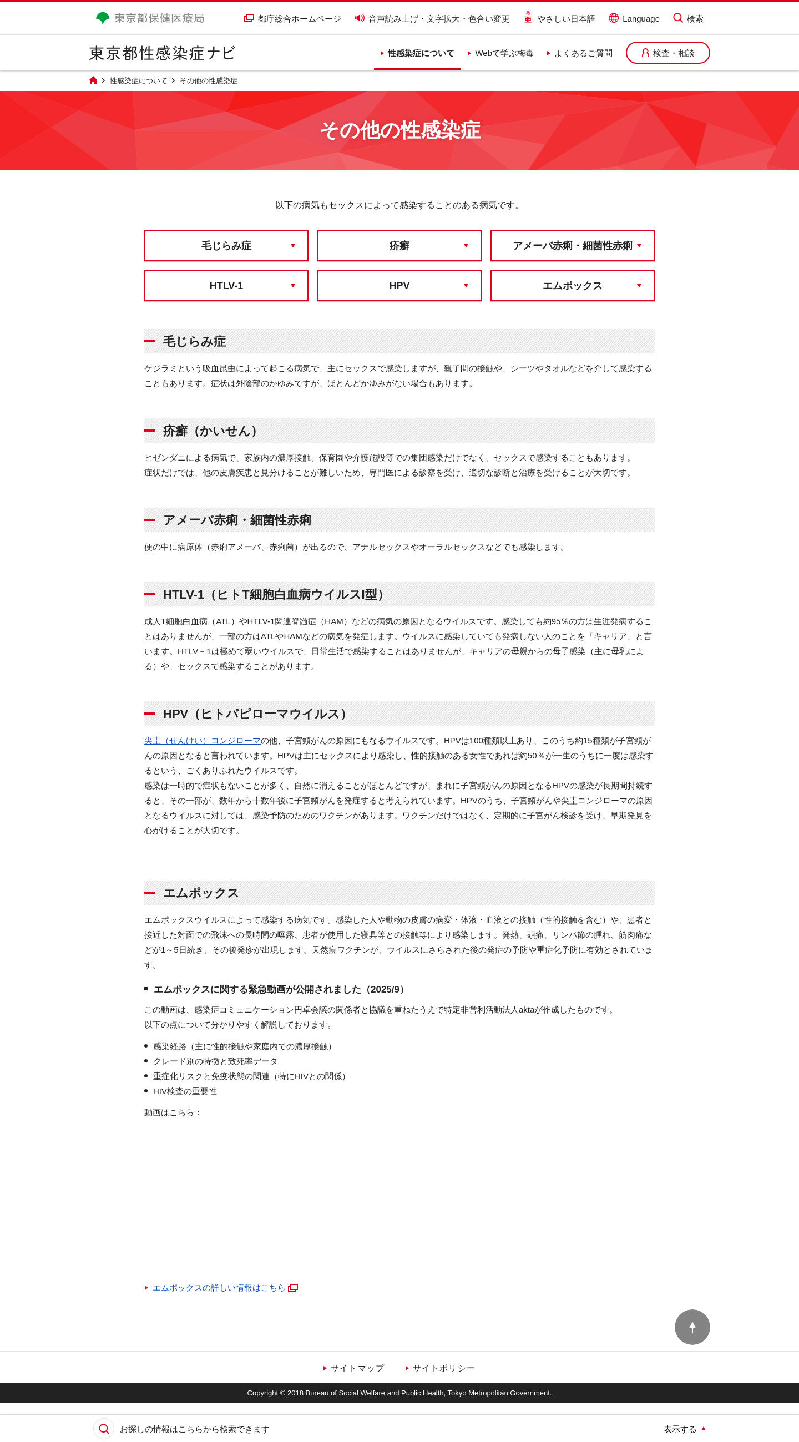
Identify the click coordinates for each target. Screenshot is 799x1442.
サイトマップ (358, 1368)
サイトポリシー (444, 1368)
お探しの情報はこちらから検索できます (195, 1429)
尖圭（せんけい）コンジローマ (202, 740)
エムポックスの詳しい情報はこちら (225, 1287)
